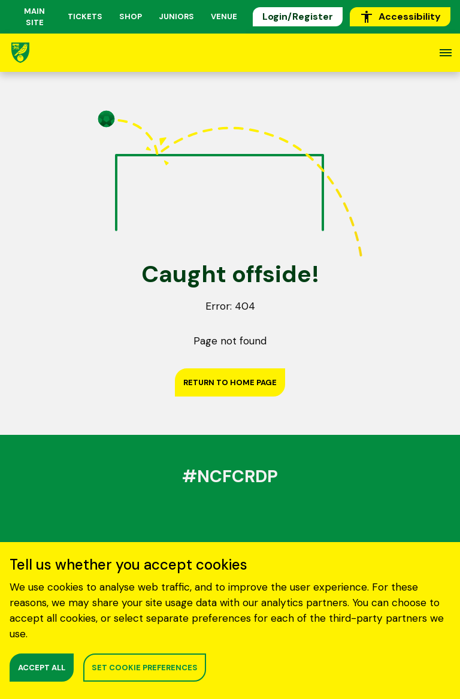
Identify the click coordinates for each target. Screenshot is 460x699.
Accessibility (400, 17)
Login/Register (297, 16)
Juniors (176, 16)
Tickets (85, 16)
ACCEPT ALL (41, 667)
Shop (130, 16)
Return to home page (230, 382)
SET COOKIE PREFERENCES (145, 667)
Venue (224, 16)
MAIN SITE (34, 17)
